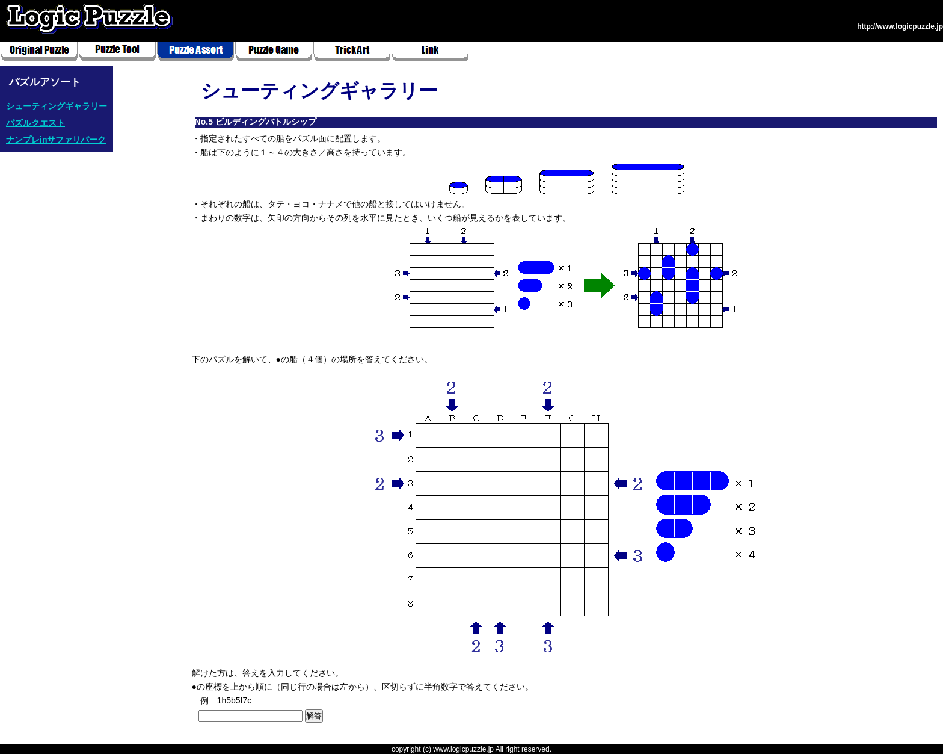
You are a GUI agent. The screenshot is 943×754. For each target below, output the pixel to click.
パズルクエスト (35, 123)
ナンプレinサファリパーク (56, 139)
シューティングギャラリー (56, 106)
